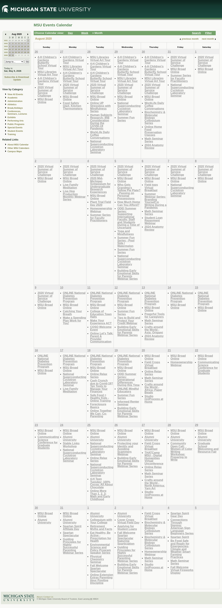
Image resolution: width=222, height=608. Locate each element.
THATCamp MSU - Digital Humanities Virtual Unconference (154, 458)
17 (13, 49)
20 (22, 49)
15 (28, 46)
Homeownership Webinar (101, 210)
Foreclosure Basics (98, 406)
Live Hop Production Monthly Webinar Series (74, 195)
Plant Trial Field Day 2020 (100, 203)
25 (16, 52)
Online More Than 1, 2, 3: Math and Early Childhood (100, 495)
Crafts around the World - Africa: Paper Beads (154, 388)
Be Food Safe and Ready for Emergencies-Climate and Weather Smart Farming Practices (180, 549)
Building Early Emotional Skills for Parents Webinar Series (128, 274)
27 (13, 40)
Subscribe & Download (16, 77)
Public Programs (16, 124)
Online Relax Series (98, 375)
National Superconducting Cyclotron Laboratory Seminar (101, 147)
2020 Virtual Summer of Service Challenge (45, 91)
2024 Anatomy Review (154, 146)
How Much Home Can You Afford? (128, 203)
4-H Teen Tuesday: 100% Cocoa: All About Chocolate (101, 483)
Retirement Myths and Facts (101, 528)
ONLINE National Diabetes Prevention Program (74, 297)
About (39, 597)
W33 (6, 46)
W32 (6, 43)
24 (13, 52)
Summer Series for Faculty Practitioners (180, 78)
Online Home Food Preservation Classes (153, 131)
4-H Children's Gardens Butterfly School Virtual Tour (47, 62)
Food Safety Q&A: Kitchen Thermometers (72, 105)
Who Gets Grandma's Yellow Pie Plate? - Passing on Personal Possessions (128, 191)
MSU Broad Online (45, 101)
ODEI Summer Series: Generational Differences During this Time (128, 379)
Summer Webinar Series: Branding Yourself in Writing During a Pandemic (155, 200)
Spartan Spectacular (71, 534)
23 (10, 52)
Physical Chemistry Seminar (97, 559)
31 (25, 40)
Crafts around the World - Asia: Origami (154, 329)
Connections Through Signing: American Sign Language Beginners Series (182, 526)
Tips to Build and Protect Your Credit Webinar (128, 320)
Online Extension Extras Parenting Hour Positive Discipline (101, 579)
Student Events (15, 131)
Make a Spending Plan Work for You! (74, 320)
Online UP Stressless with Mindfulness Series (100, 107)
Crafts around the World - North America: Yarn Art (155, 484)
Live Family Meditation (70, 186)
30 (22, 40)
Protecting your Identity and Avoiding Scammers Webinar (127, 449)
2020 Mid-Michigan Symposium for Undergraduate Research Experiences (100, 185)
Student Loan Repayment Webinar (154, 220)
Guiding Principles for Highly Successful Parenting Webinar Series (73, 545)
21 (25, 49)
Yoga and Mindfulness (125, 232)
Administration (15, 101)
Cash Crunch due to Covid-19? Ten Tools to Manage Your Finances (101, 386)
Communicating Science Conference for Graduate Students (208, 368)
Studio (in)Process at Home (154, 399)
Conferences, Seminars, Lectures (17, 112)
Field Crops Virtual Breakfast (152, 365)
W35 (6, 52)
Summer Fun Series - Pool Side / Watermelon (126, 241)
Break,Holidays (15, 108)
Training (12, 134)
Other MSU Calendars (18, 148)
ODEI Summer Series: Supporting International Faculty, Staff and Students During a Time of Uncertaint (128, 218)
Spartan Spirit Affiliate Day (72, 528)
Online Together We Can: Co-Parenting (101, 413)
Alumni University (70, 438)
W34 (6, 49)
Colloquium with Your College (101, 521)
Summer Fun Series (126, 119)
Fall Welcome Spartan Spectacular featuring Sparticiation (126, 538)
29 (19, 40)
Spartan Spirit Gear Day (179, 515)
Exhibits (12, 117)
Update (17, 79)
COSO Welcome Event (101, 328)
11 (16, 46)
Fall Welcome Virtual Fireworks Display (181, 570)
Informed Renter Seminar (128, 403)
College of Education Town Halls (101, 314)
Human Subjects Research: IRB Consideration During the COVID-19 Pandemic (101, 121)
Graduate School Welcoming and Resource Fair (208, 447)
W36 (6, 55)
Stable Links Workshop (71, 445)
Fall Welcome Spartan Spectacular (99, 568)
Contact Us (48, 597)
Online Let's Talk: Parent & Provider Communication (101, 337)
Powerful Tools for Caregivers (155, 315)
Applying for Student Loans (127, 528)
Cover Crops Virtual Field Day (128, 521)
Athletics (12, 104)
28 (16, 40)
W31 (6, 40)
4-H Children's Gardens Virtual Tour (48, 81)
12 (19, 46)
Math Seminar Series (154, 140)
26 (10, 40)
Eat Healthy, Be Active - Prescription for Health (100, 537)
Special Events (15, 127)
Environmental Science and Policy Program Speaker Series (100, 548)
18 (16, 49)
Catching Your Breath (72, 313)
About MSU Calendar (18, 144)
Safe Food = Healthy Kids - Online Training (100, 398)
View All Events (15, 94)
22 (28, 49)
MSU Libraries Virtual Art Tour (48, 73)
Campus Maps (15, 151)
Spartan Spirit (179, 537)
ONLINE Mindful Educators (128, 390)
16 (10, 49)
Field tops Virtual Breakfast (151, 187)
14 (25, 46)
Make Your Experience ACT (101, 322)
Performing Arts (16, 121)
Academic (12, 98)
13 (22, 46)
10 (13, 46)
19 (19, 49)
